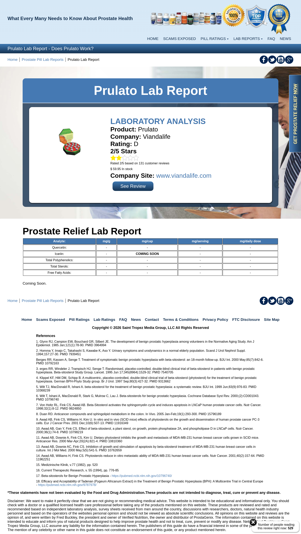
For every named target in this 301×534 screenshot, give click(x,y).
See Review (133, 186)
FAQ (271, 39)
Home (153, 39)
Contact (152, 319)
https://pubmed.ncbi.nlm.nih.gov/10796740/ (142, 476)
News (285, 39)
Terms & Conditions (181, 319)
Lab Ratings (104, 319)
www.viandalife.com (183, 175)
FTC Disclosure (246, 319)
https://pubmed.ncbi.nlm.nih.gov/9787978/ (67, 485)
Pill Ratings (79, 319)
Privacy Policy (215, 319)
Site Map (272, 319)
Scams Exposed (179, 39)
